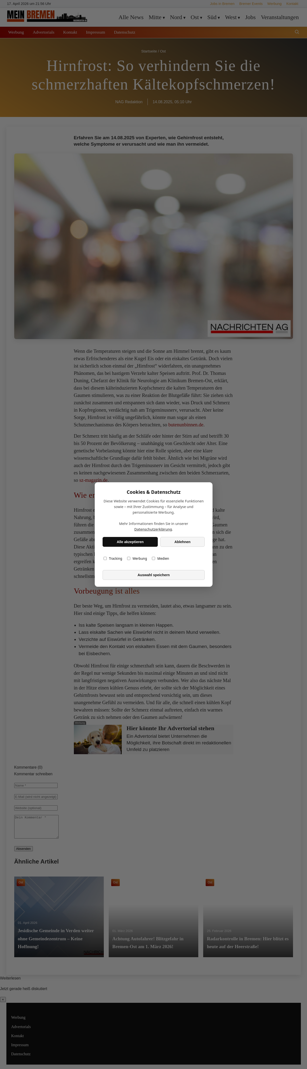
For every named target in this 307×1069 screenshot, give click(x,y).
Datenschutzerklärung (153, 529)
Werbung (137, 558)
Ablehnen (182, 542)
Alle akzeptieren (130, 542)
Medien (160, 558)
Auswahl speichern (153, 575)
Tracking (113, 558)
